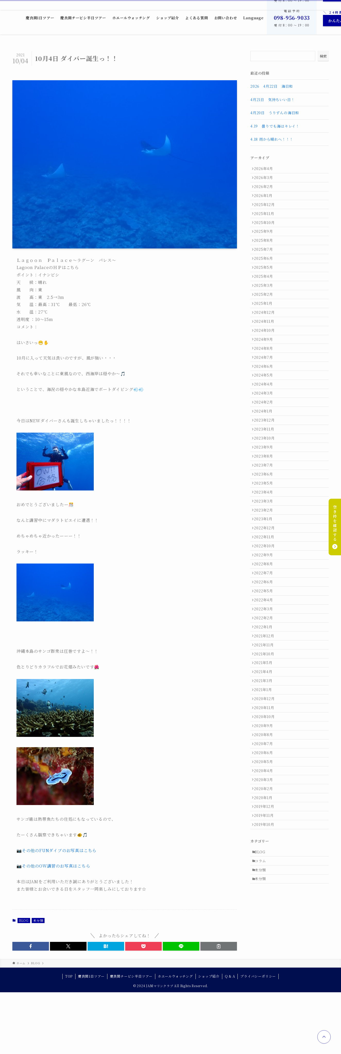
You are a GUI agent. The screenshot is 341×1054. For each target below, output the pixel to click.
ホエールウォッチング (175, 1037)
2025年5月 (265, 287)
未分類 (38, 920)
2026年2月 (265, 190)
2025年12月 (266, 212)
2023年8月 (265, 511)
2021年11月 (265, 736)
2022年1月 (265, 714)
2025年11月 (266, 222)
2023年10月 (266, 490)
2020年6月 (265, 864)
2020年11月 (266, 811)
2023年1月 (265, 586)
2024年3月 (265, 436)
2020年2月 (265, 907)
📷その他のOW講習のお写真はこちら (53, 866)
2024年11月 (266, 351)
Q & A (230, 1037)
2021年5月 (265, 757)
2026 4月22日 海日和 (271, 86)
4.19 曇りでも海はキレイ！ (275, 126)
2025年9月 (265, 244)
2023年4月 (265, 554)
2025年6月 (265, 276)
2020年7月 (265, 853)
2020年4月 (265, 886)
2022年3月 (265, 693)
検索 (323, 56)
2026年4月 (265, 169)
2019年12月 (266, 928)
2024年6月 (265, 404)
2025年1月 (265, 329)
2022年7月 (265, 650)
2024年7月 (265, 394)
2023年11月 (266, 479)
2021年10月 (266, 746)
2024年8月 (265, 383)
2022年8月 (265, 639)
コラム (262, 990)
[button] (30, 946)
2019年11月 (265, 939)
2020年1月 (265, 918)
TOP (69, 1037)
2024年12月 (266, 340)
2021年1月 (265, 789)
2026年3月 (265, 180)
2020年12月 (266, 800)
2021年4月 (265, 768)
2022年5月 (265, 672)
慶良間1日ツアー (91, 1037)
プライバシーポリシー (258, 1037)
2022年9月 (265, 629)
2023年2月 (265, 575)
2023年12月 (266, 468)
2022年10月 (266, 618)
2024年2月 (265, 447)
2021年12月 (266, 725)
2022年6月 (265, 661)
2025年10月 (266, 233)
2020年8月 (265, 843)
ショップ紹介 (208, 1037)
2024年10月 (266, 361)
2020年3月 (265, 896)
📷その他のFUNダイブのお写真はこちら (56, 850)
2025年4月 (265, 297)
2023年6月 (265, 532)
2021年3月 (265, 779)
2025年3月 (265, 308)
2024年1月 (265, 458)
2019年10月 (266, 950)
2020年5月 (265, 875)
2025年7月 (265, 265)
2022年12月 (266, 597)
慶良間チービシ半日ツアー (131, 1037)
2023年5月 (265, 543)
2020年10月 (266, 821)
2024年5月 (265, 415)
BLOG (24, 920)
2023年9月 (265, 501)
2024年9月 (265, 372)
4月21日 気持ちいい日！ (272, 99)
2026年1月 (265, 201)
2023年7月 (265, 522)
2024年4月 (265, 425)
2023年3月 (265, 565)
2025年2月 (265, 319)
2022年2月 (265, 704)
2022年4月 (265, 682)
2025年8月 (265, 254)
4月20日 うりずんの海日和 (274, 112)
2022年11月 (266, 608)
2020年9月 (265, 832)
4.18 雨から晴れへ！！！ (271, 139)
